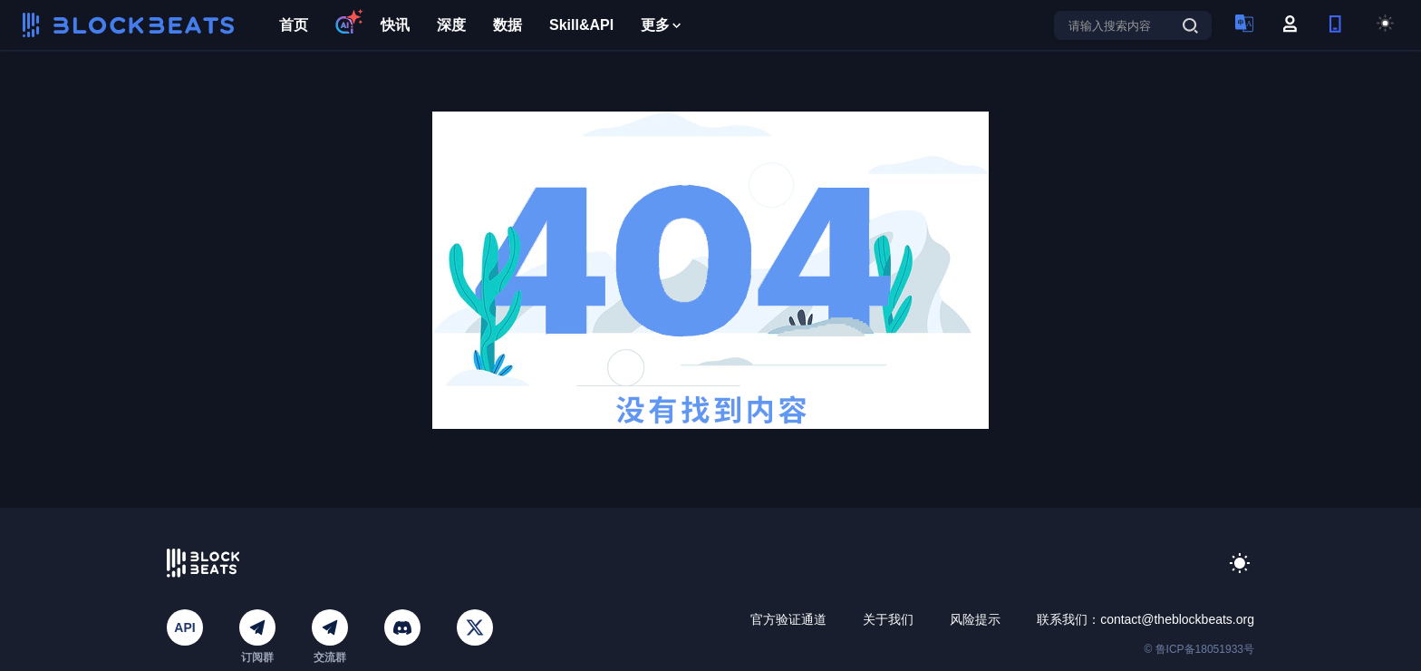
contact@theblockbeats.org (1177, 619)
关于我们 (888, 619)
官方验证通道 (788, 619)
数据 (507, 25)
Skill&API (581, 25)
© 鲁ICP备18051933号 (1199, 649)
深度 (451, 25)
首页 (293, 25)
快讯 (395, 25)
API (184, 627)
